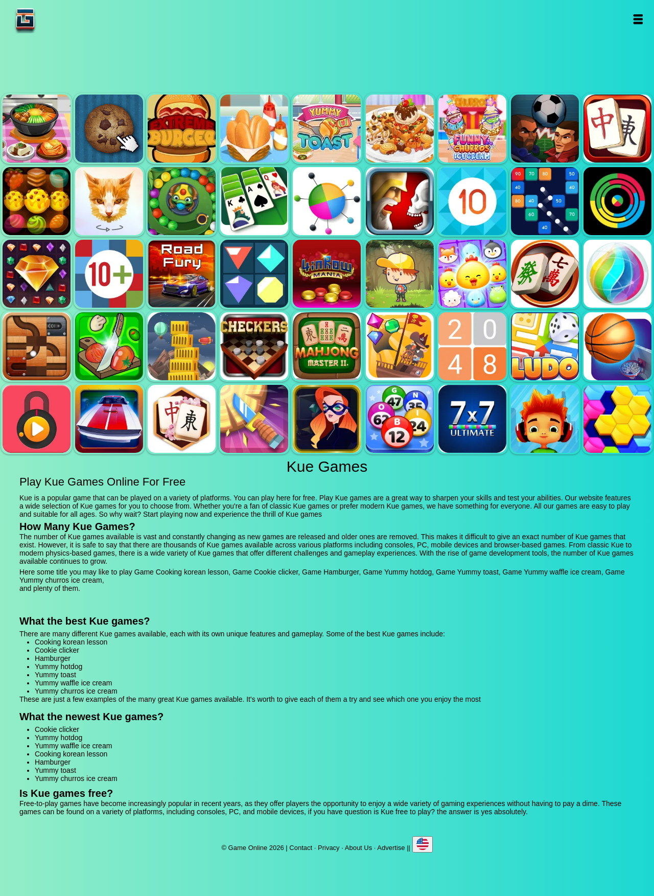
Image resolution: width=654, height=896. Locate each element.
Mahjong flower (182, 419)
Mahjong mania (545, 274)
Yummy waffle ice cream (400, 129)
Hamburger (182, 129)
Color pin (327, 201)
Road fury (182, 274)
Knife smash (254, 419)
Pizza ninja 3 (109, 346)
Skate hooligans (545, 419)
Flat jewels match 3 (254, 274)
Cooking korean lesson (37, 129)
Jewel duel (400, 201)
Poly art (109, 201)
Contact (300, 848)
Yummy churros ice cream (472, 129)
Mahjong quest (617, 129)
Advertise (391, 848)
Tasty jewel (37, 201)
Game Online (57, 19)
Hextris (617, 419)
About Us (358, 848)
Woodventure (400, 274)
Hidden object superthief (327, 419)
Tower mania (182, 346)
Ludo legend (545, 346)
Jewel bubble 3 (617, 274)
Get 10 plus (109, 274)
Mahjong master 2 (327, 346)
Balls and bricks (545, 201)
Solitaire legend (254, 201)
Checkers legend (254, 346)
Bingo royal (400, 419)
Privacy (329, 848)
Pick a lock (37, 419)
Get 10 (472, 201)
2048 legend (472, 346)
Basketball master (617, 346)
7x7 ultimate (472, 419)
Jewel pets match (472, 274)
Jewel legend (37, 274)
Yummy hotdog (254, 129)
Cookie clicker (109, 129)
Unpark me (109, 419)
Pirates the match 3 (400, 346)
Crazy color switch (617, 201)
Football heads (545, 129)
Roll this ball (37, 346)
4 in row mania (327, 274)
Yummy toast (327, 129)
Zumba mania (182, 201)
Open (637, 19)
